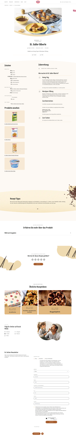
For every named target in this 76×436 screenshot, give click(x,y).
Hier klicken (52, 418)
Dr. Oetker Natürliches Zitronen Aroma (19, 76)
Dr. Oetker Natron (16, 80)
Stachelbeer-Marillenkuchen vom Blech (30, 302)
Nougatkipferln (54, 302)
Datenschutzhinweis (54, 412)
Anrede (35, 369)
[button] (38, 38)
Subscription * (37, 356)
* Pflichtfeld (36, 426)
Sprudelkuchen (13, 302)
